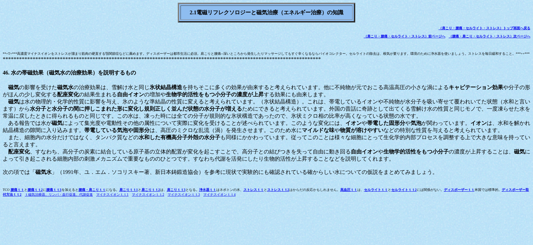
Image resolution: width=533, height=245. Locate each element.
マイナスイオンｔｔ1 (112, 194)
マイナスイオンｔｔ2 (148, 194)
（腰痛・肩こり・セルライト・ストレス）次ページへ (489, 36)
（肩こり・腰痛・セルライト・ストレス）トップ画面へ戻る (484, 28)
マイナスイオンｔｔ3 (184, 194)
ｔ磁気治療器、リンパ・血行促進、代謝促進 (59, 194)
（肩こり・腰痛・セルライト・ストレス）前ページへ (404, 36)
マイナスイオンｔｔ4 (219, 194)
